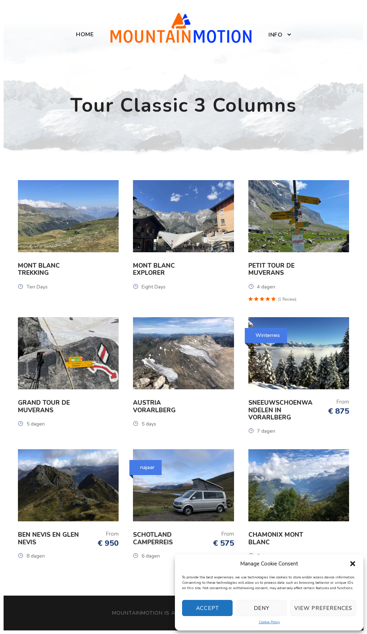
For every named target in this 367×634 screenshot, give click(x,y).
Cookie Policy (269, 622)
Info (275, 35)
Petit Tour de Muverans (271, 269)
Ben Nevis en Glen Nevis (48, 538)
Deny (262, 608)
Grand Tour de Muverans (44, 406)
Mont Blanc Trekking (39, 269)
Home (85, 34)
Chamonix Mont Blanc (275, 538)
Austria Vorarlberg (154, 406)
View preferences (323, 608)
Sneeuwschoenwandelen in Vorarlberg (280, 410)
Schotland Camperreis (153, 538)
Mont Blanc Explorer (154, 269)
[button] (352, 563)
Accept (207, 608)
